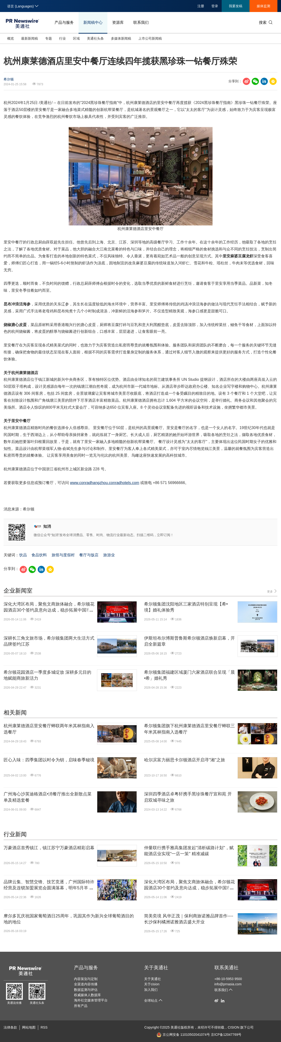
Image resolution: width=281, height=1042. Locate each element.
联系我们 (141, 22)
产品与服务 (64, 22)
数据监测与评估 (86, 990)
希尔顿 (9, 79)
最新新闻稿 (29, 38)
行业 (62, 38)
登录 (214, 6)
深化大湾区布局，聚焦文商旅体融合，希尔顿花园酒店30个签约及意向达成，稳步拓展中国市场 (49, 607)
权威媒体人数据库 (87, 995)
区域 (76, 38)
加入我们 (151, 990)
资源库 (118, 22)
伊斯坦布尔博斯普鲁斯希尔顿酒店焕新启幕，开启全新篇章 (189, 641)
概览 (10, 38)
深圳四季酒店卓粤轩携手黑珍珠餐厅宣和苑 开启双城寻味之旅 (188, 797)
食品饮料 (39, 555)
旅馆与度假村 (63, 555)
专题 (48, 38)
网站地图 (29, 1027)
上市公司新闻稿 (150, 38)
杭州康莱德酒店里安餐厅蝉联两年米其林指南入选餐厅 (49, 728)
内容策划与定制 (86, 979)
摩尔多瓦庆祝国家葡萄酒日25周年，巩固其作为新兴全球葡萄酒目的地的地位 (69, 919)
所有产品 (80, 1006)
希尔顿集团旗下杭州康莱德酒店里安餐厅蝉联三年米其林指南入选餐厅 (189, 728)
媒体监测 (263, 6)
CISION (233, 1027)
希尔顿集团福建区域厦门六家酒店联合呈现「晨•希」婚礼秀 (189, 675)
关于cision (151, 984)
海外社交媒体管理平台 (91, 1000)
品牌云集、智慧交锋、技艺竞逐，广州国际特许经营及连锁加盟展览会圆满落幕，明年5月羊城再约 (49, 885)
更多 (272, 591)
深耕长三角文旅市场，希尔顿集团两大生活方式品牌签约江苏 (49, 641)
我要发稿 (235, 6)
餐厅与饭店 (88, 555)
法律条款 (10, 1027)
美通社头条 (95, 38)
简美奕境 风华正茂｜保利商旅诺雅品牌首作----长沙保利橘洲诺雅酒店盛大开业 (188, 919)
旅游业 (109, 555)
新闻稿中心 (93, 22)
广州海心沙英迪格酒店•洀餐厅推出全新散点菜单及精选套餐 (48, 797)
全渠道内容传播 (86, 984)
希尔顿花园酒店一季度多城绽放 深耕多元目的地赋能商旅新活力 (47, 675)
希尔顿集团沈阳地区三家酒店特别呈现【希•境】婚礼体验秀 (186, 607)
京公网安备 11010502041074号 (183, 1034)
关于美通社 (156, 967)
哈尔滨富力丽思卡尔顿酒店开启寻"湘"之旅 (184, 759)
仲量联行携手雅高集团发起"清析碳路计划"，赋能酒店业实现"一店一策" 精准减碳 (189, 850)
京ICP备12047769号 (226, 1034)
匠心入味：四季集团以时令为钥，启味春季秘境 (49, 759)
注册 (200, 6)
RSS (44, 1027)
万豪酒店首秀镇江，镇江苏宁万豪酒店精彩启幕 (49, 847)
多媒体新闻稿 (121, 38)
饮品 (23, 555)
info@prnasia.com (228, 984)
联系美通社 (226, 967)
